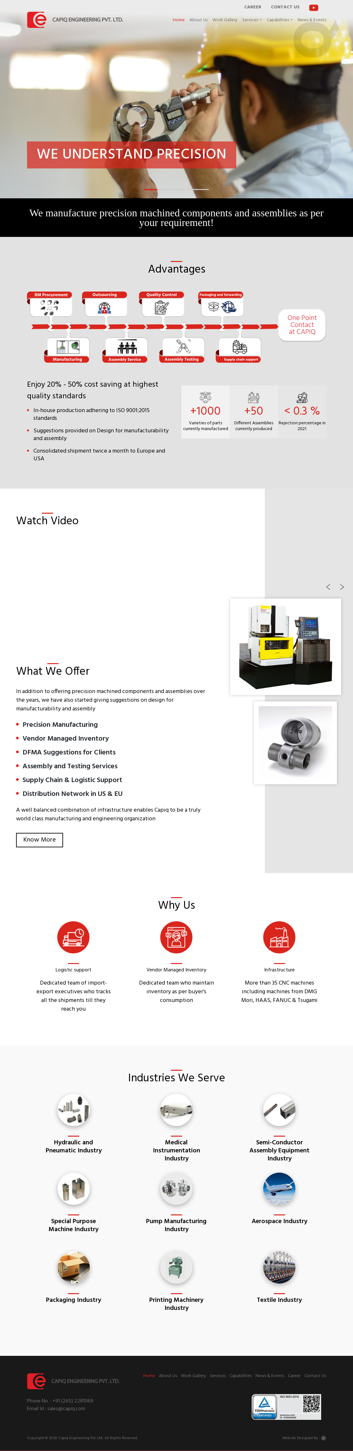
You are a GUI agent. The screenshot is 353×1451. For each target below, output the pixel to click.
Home (179, 20)
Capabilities (280, 20)
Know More (39, 840)
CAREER (252, 7)
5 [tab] (199, 192)
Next (346, 590)
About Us (199, 20)
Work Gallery (224, 20)
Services (252, 20)
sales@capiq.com (65, 1409)
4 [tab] (186, 192)
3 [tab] (173, 192)
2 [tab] (160, 192)
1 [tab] (147, 192)
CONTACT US (285, 7)
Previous (332, 590)
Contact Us (315, 1376)
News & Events (312, 20)
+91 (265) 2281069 (72, 1401)
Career (294, 1376)
